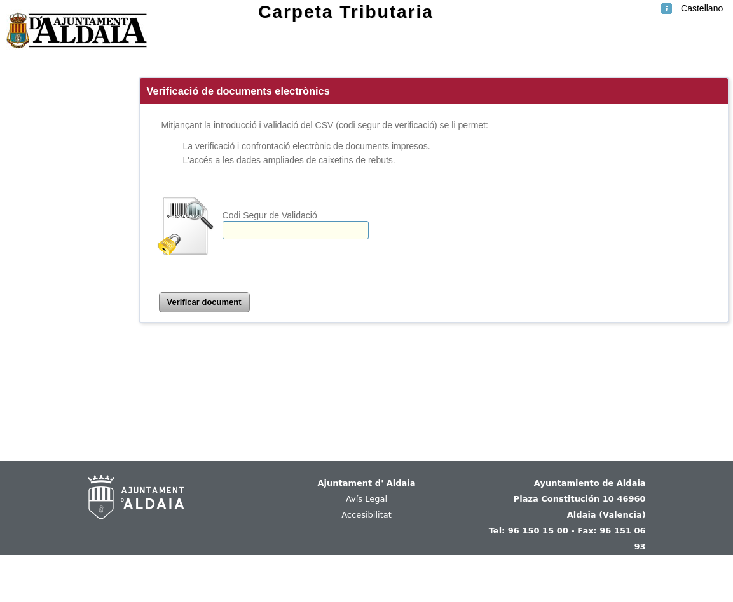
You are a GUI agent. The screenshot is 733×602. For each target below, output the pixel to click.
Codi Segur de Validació (270, 215)
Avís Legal (366, 499)
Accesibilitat (366, 514)
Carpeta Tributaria (346, 12)
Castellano (702, 8)
